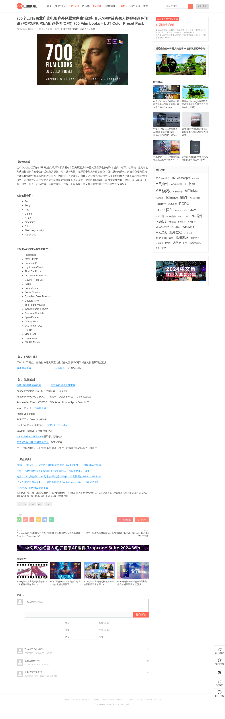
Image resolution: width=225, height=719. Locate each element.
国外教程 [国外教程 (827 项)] (175, 232)
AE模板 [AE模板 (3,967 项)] (163, 190)
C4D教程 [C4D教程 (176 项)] (172, 204)
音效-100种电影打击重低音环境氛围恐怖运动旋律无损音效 (195, 124)
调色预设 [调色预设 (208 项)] (195, 238)
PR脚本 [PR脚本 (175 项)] (172, 222)
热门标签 (85, 699)
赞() (141, 519)
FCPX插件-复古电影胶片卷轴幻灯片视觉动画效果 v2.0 (32, 574)
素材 (122, 6)
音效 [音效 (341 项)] (164, 247)
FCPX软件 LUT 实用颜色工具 (33, 442)
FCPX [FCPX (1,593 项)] (184, 204)
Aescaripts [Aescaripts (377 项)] (183, 178)
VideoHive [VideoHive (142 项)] (175, 227)
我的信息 (139, 699)
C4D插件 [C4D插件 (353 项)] (161, 204)
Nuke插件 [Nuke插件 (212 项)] (171, 216)
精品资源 (135, 6)
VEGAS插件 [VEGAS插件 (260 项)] (162, 227)
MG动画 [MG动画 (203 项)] (160, 216)
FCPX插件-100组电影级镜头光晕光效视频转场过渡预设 (133, 574)
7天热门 (66, 699)
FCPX (31, 504)
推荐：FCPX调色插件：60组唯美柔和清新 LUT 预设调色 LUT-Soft (53, 471)
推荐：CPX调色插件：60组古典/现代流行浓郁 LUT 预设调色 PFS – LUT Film (59, 476)
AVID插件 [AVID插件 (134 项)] (160, 198)
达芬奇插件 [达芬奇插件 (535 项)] (180, 243)
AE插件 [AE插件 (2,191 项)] (162, 183)
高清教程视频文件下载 (63, 385)
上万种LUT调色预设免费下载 (32, 488)
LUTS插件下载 (38, 408)
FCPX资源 (73, 6)
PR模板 (86, 6)
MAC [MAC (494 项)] (193, 210)
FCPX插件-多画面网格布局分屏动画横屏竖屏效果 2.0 (99, 574)
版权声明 (119, 699)
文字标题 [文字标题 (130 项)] (188, 233)
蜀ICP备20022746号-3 (122, 704)
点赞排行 (95, 699)
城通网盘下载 (24, 368)
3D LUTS (22, 504)
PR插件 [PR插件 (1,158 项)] (197, 216)
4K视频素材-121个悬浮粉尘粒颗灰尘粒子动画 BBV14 (166, 150)
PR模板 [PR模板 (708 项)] (161, 222)
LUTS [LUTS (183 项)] (178, 210)
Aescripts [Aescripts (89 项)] (195, 178)
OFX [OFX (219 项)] (180, 216)
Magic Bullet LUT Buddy (30, 436)
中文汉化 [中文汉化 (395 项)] (161, 232)
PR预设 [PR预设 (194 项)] (182, 222)
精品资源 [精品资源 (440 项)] (161, 237)
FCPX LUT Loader (56, 425)
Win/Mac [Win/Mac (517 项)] (188, 226)
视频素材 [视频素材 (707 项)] (182, 237)
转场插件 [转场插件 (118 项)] (159, 243)
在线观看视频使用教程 (29, 385)
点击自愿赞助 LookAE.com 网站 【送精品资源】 (73, 482)
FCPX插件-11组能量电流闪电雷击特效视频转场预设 (65, 574)
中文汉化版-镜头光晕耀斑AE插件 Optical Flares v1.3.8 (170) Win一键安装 (166, 124)
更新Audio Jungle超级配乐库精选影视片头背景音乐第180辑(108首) (195, 97)
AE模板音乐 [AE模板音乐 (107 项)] (177, 192)
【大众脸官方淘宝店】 (29, 482)
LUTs (75, 29)
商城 (145, 6)
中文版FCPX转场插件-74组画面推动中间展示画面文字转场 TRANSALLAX (166, 97)
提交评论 (141, 614)
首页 (49, 6)
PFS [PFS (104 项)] (186, 217)
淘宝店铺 (158, 699)
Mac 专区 (84, 29)
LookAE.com (42, 493)
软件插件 (110, 6)
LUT (40, 504)
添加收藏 (125, 519)
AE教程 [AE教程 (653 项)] (189, 184)
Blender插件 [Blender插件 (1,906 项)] (177, 197)
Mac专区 (98, 6)
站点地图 (129, 699)
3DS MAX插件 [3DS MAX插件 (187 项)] (163, 178)
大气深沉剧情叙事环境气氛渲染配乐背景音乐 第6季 (195, 150)
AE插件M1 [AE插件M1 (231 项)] (176, 184)
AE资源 (59, 6)
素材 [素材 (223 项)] (171, 238)
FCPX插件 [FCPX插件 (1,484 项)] (164, 210)
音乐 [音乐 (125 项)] (157, 248)
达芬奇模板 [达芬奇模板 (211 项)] (195, 243)
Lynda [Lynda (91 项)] (185, 211)
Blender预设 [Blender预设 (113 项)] (195, 198)
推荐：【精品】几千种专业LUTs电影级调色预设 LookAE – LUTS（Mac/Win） (59, 465)
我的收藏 (148, 699)
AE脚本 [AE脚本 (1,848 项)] (191, 191)
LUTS (48, 504)
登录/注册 (202, 6)
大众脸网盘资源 (107, 699)
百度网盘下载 (62, 368)
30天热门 (76, 699)
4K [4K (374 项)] (173, 178)
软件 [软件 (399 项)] (168, 243)
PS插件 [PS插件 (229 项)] (192, 222)
